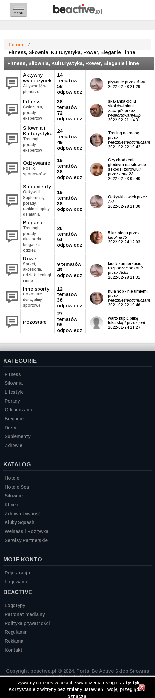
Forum (16, 44)
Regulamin (16, 632)
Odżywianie (36, 163)
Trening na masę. (124, 133)
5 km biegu (118, 233)
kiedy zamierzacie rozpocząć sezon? (125, 265)
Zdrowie (13, 445)
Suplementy (37, 186)
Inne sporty (36, 289)
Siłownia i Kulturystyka (38, 130)
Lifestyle (14, 392)
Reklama (14, 641)
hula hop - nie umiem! (128, 291)
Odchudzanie (19, 409)
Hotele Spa (17, 486)
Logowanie (16, 581)
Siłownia (14, 383)
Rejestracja (17, 572)
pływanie (116, 82)
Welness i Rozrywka (26, 531)
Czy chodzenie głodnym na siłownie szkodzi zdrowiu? (127, 165)
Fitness (31, 101)
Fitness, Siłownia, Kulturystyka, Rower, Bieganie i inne (73, 63)
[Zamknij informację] (142, 688)
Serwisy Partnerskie (26, 540)
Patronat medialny (25, 614)
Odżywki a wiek (122, 197)
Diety (10, 427)
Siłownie (14, 495)
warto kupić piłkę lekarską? (123, 320)
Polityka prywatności (27, 623)
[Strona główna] (77, 12)
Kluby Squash (19, 522)
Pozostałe (35, 322)
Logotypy (15, 605)
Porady (12, 401)
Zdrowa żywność (22, 513)
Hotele (12, 478)
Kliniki (11, 504)
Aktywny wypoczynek (37, 77)
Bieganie (33, 222)
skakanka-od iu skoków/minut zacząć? (122, 106)
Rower (30, 258)
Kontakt (13, 650)
